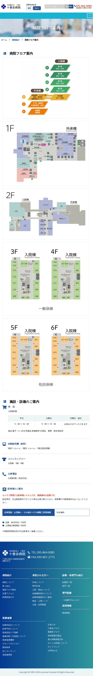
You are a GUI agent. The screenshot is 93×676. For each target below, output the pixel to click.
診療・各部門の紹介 (72, 575)
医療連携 (7, 618)
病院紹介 (7, 575)
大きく (36, 8)
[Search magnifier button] (67, 6)
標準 (29, 8)
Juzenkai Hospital (48, 672)
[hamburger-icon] (90, 15)
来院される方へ (40, 575)
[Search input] (55, 6)
